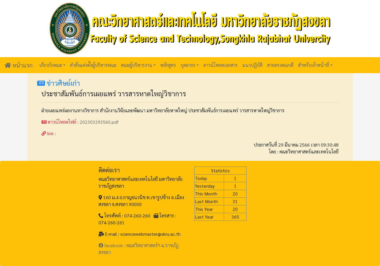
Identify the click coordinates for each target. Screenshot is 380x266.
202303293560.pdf (99, 122)
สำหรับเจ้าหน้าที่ (313, 65)
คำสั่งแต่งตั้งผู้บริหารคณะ (93, 65)
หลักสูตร (168, 65)
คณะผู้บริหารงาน (136, 65)
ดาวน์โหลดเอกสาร (220, 65)
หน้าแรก (19, 65)
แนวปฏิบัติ (252, 65)
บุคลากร (188, 65)
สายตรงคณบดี (280, 65)
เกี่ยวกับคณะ (50, 65)
